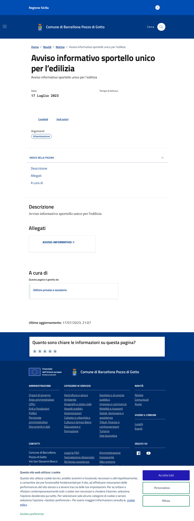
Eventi (138, 428)
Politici (33, 413)
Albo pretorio (107, 461)
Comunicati (142, 399)
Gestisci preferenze (36, 514)
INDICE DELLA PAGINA (97, 157)
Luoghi (139, 424)
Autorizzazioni (73, 413)
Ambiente (70, 399)
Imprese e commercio (113, 404)
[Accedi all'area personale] (157, 7)
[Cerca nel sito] (161, 27)
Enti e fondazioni (39, 408)
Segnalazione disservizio (79, 457)
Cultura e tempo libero (77, 422)
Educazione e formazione (72, 428)
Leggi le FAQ (71, 452)
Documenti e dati (39, 426)
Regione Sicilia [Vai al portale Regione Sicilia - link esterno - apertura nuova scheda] (39, 7)
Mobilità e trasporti (111, 408)
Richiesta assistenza (76, 461)
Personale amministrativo (38, 419)
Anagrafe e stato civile (78, 404)
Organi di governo (40, 395)
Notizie (139, 395)
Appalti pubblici (73, 408)
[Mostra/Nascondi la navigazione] (4, 26)
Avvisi (138, 404)
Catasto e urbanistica (77, 417)
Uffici (32, 404)
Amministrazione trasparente (110, 454)
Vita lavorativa (108, 435)
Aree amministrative (41, 399)
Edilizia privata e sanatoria (50, 290)
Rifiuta (166, 500)
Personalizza (166, 488)
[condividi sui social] (40, 119)
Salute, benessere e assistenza (111, 415)
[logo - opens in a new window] (10, 514)
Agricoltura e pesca (76, 395)
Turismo (104, 431)
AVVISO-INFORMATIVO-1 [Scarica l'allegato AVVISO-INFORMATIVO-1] (58, 242)
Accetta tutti (166, 475)
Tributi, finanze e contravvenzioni (109, 424)
